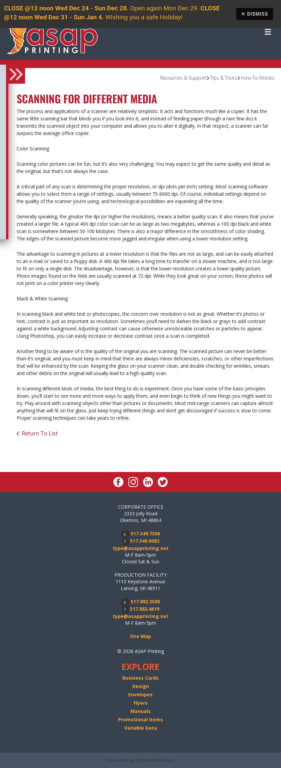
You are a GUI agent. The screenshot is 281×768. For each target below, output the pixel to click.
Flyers (141, 703)
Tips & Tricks (223, 78)
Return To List (40, 433)
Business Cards (140, 678)
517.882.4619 (144, 609)
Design (140, 686)
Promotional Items (140, 719)
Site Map (140, 636)
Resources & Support (183, 78)
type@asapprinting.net (141, 548)
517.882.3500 (145, 601)
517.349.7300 (145, 533)
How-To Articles (257, 78)
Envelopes (140, 694)
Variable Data (140, 728)
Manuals (140, 711)
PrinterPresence (155, 760)
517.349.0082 (144, 541)
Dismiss (254, 14)
